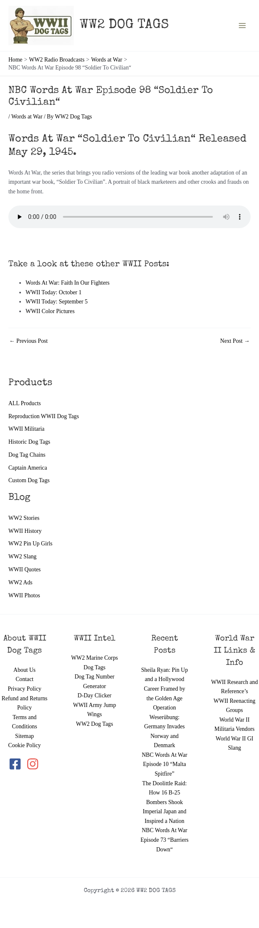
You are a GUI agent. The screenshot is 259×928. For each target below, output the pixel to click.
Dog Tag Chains (26, 455)
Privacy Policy (24, 689)
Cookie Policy (24, 745)
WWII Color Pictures (50, 311)
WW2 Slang (22, 556)
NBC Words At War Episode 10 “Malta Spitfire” (164, 764)
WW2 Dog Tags (94, 724)
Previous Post (28, 341)
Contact (25, 679)
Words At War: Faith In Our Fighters (67, 283)
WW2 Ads (20, 582)
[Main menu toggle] (242, 25)
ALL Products (24, 403)
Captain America (27, 468)
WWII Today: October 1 (54, 292)
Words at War (26, 116)
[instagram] (33, 764)
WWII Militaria (26, 429)
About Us (24, 670)
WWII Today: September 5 (57, 301)
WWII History (24, 531)
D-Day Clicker (94, 695)
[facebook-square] (17, 764)
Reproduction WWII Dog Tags (43, 416)
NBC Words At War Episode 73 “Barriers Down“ (164, 839)
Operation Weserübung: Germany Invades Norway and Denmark (164, 726)
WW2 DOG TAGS (124, 25)
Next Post (235, 341)
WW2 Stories (23, 518)
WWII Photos (24, 595)
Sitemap (24, 736)
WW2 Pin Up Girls (30, 543)
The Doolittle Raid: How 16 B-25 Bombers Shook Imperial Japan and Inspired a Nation (164, 802)
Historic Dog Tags (29, 442)
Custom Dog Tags (28, 480)
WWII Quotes (24, 569)
